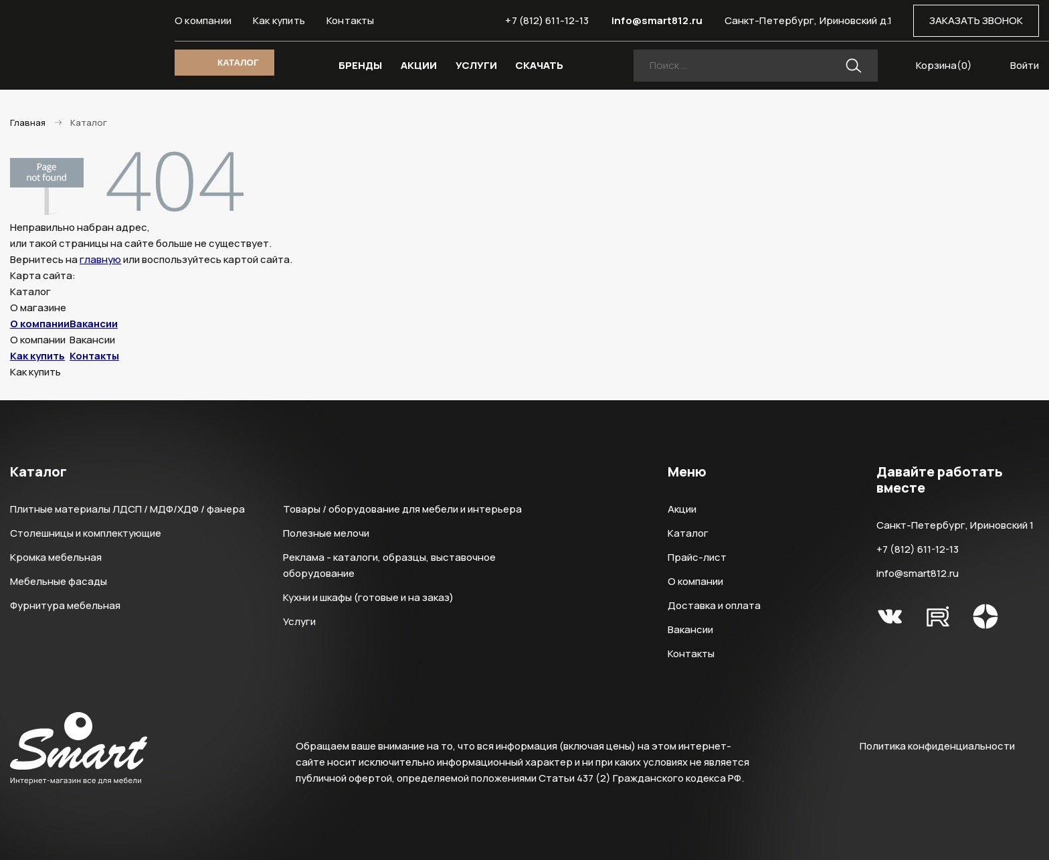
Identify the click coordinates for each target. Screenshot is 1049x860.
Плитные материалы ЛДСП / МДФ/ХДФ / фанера (127, 509)
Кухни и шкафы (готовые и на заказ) (368, 597)
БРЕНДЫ (360, 65)
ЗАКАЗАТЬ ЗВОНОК (976, 20)
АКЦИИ (419, 65)
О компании (203, 20)
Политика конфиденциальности (937, 746)
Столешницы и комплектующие (85, 533)
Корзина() (944, 65)
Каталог (688, 533)
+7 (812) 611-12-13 (547, 20)
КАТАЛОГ (237, 63)
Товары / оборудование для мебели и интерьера (402, 509)
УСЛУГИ (476, 65)
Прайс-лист (697, 557)
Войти (1024, 65)
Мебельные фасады (58, 581)
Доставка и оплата (714, 605)
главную (100, 259)
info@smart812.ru (656, 20)
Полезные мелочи (326, 533)
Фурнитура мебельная (65, 605)
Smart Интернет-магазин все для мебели (78, 45)
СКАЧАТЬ (539, 65)
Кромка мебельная (56, 557)
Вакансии (94, 324)
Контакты (350, 20)
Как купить (279, 20)
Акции (682, 509)
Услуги (299, 621)
